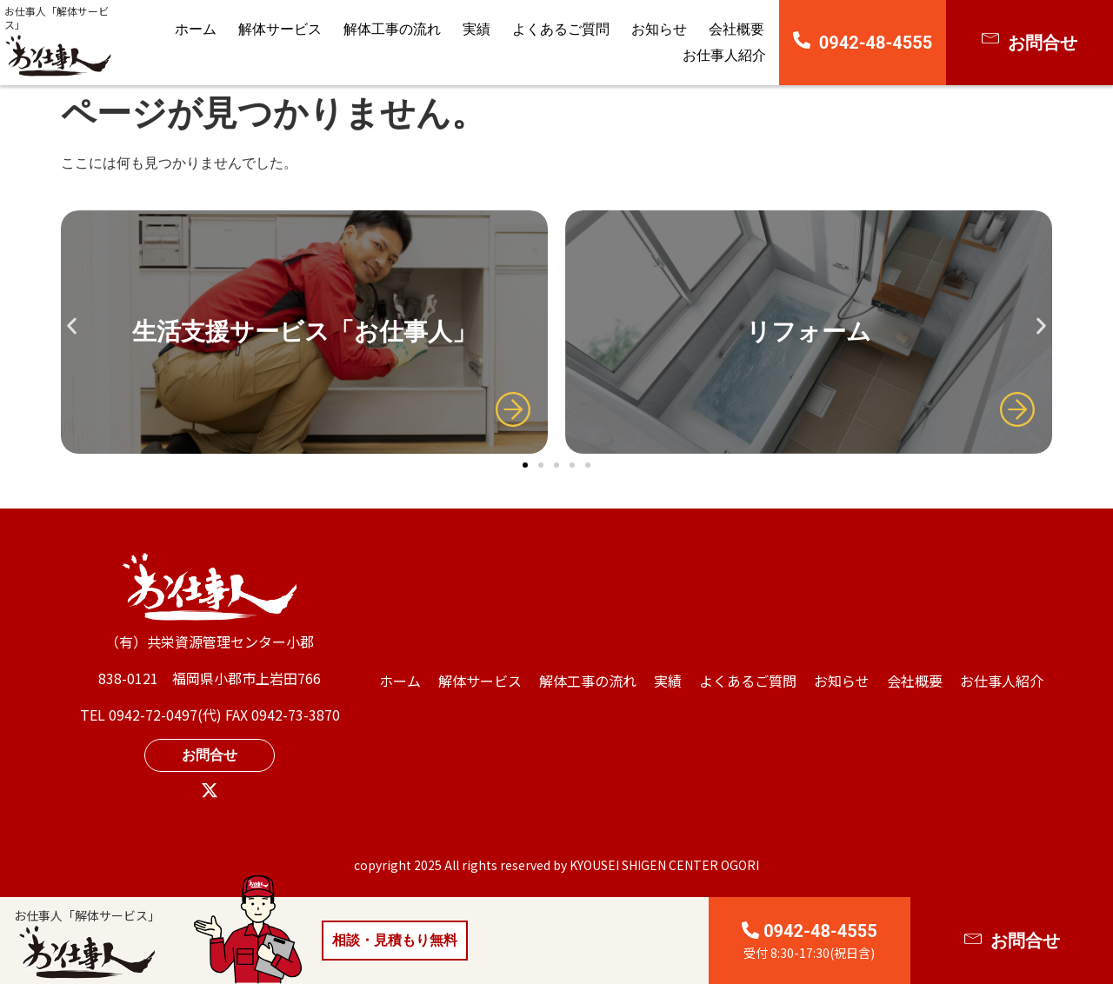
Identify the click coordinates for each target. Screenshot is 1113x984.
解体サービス (280, 29)
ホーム (196, 29)
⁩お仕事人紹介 (724, 55)
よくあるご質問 (561, 29)
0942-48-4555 (876, 42)
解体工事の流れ (392, 29)
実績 (476, 29)
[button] (72, 325)
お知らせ (659, 29)
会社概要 (736, 29)
